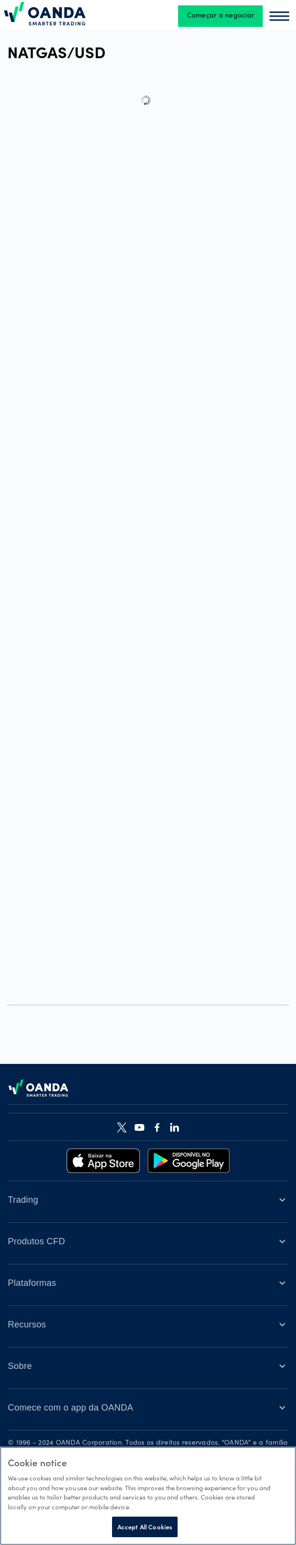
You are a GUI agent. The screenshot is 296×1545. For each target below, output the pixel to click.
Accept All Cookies (144, 1527)
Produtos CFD (36, 1241)
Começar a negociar (220, 16)
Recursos (27, 1324)
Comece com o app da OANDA (70, 1408)
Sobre (20, 1366)
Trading (23, 1200)
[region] (148, 1496)
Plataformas (32, 1283)
